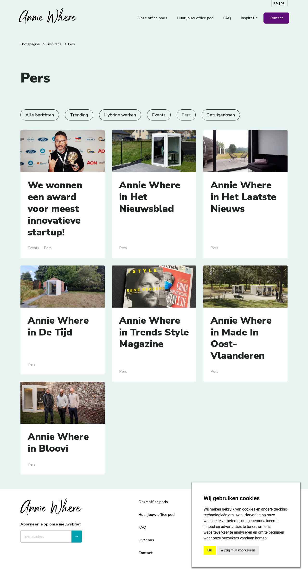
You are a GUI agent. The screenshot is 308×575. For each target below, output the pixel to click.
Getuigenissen (221, 115)
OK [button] (209, 550)
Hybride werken (120, 115)
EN (276, 3)
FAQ (227, 18)
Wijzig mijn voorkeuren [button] (238, 550)
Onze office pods (152, 18)
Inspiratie (249, 18)
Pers (186, 115)
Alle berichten (40, 115)
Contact (276, 18)
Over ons (146, 540)
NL (283, 3)
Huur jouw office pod (195, 18)
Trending (79, 115)
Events (159, 115)
